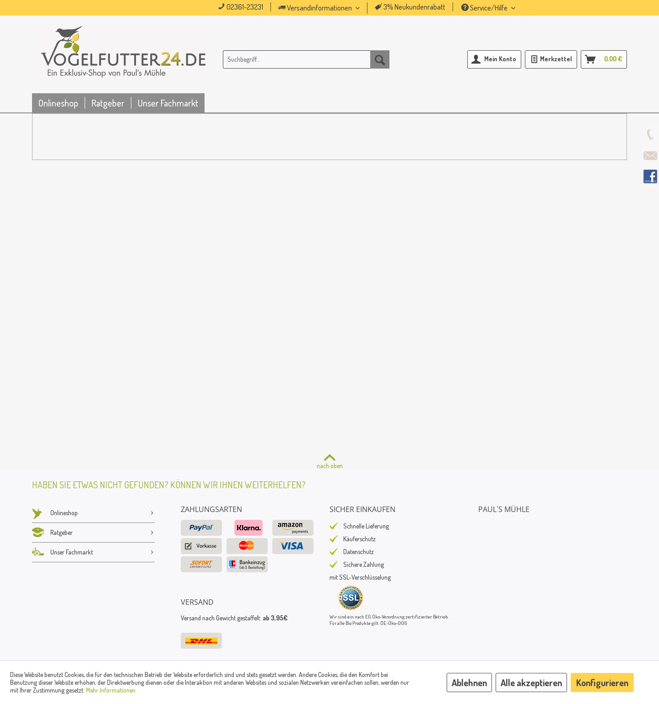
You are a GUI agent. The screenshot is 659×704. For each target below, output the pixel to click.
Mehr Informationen (110, 690)
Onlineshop (93, 513)
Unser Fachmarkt (93, 552)
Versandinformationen (315, 7)
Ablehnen (469, 682)
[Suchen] (379, 59)
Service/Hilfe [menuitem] (485, 7)
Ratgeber (93, 532)
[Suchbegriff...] (306, 59)
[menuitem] (332, 8)
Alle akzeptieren (531, 682)
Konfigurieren (602, 682)
